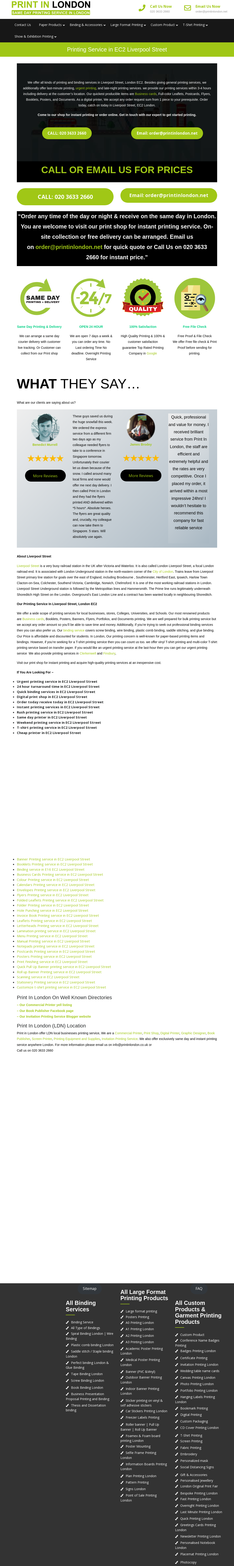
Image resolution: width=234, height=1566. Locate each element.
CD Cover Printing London (199, 1427)
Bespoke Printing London (199, 1493)
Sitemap (90, 1288)
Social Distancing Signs (197, 1467)
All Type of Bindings (85, 1328)
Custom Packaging (194, 1421)
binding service (73, 630)
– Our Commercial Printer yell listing (44, 1005)
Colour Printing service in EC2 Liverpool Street (53, 879)
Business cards (146, 94)
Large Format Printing (126, 25)
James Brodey (141, 444)
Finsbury (109, 653)
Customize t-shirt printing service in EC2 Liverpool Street (61, 987)
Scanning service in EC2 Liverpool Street (48, 977)
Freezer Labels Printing (142, 1417)
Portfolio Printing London (199, 1390)
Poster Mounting (138, 1446)
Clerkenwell (88, 653)
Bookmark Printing (194, 1408)
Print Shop (151, 1033)
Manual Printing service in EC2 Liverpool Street (53, 941)
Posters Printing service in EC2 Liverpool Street (54, 956)
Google (152, 353)
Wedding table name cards (199, 1371)
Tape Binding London (87, 1374)
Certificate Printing (193, 1358)
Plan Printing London (141, 1476)
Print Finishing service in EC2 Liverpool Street (52, 961)
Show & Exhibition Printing (34, 36)
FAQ (199, 1288)
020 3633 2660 (160, 11)
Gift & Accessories (193, 1475)
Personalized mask (194, 1460)
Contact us (23, 25)
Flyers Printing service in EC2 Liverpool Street (53, 895)
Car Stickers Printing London (146, 1411)
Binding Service (82, 1322)
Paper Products (50, 25)
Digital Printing (191, 1414)
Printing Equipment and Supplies (77, 1039)
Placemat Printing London (199, 1554)
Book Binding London (87, 1387)
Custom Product (163, 25)
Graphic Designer (193, 1033)
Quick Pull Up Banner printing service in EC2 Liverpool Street (64, 966)
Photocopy (188, 1562)
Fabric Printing (190, 1447)
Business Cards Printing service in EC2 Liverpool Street (60, 874)
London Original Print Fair (199, 1486)
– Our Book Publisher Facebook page (45, 1011)
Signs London (136, 1489)
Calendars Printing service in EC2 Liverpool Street (55, 884)
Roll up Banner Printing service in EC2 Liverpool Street (59, 972)
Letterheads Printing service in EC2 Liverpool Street (58, 925)
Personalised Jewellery (196, 1480)
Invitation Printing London (199, 1364)
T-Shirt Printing (194, 25)
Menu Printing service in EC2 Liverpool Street (52, 936)
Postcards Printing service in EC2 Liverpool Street (56, 951)
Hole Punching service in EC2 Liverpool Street (52, 910)
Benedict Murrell (45, 445)
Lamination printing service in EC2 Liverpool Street (56, 931)
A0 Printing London (140, 1322)
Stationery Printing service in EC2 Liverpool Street (56, 982)
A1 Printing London (140, 1329)
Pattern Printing (137, 1482)
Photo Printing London (197, 1384)
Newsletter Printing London (200, 1536)
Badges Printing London (198, 1351)
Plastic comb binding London (92, 1345)
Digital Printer (169, 1033)
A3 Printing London (140, 1342)
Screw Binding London (87, 1380)
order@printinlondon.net (211, 11)
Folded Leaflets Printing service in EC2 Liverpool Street (60, 900)
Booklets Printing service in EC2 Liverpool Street (55, 864)
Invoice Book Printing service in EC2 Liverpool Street (58, 915)
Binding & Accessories (86, 25)
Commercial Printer (128, 1033)
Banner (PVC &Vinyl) (140, 1371)
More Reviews (45, 475)
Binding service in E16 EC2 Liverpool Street (50, 869)
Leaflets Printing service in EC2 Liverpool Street (54, 920)
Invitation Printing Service (120, 1039)
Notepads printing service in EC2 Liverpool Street (55, 946)
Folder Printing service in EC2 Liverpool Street (53, 905)
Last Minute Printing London (201, 1512)
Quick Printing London (196, 1518)
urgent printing (86, 88)
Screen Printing (191, 1441)
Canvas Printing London (197, 1377)
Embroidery (188, 1454)
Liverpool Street (28, 566)
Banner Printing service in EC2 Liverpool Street (53, 859)
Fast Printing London (195, 1499)
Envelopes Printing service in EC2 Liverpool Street (56, 890)
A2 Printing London (140, 1335)
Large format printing (141, 1311)
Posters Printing (137, 1317)
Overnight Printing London (199, 1505)
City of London (163, 571)
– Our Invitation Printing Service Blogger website (54, 1016)
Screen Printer (42, 1039)
